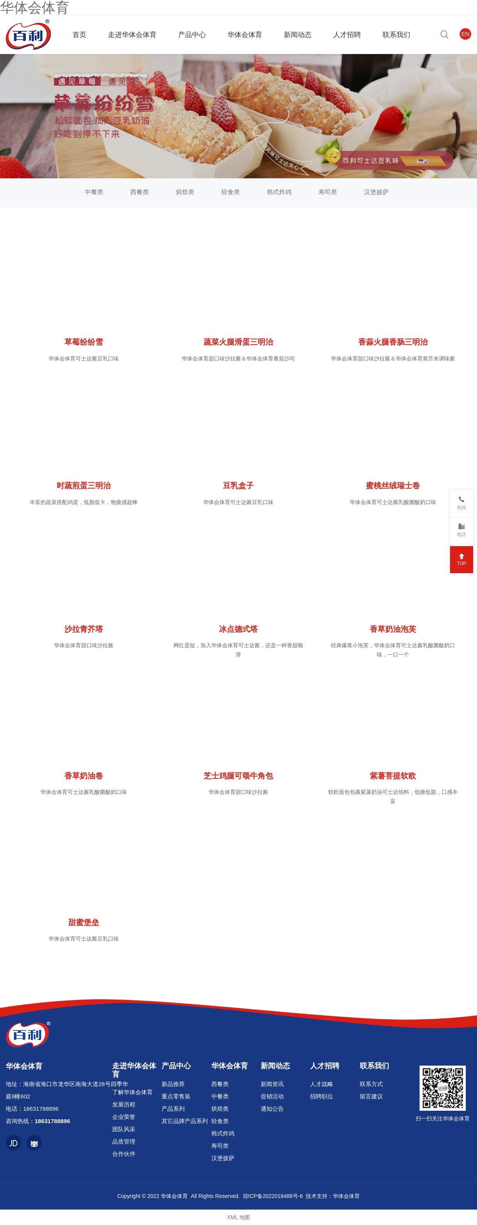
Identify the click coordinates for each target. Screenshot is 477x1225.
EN (466, 33)
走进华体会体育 (134, 1070)
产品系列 (173, 1108)
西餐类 (139, 192)
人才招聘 (324, 1066)
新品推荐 (173, 1084)
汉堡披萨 (376, 192)
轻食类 (230, 192)
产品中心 (176, 1066)
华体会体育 (229, 1066)
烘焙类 (185, 192)
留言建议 (371, 1096)
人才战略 (321, 1084)
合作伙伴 (123, 1154)
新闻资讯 (272, 1084)
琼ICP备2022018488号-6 (273, 1196)
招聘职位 (321, 1096)
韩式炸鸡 (279, 192)
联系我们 (374, 1066)
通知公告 (272, 1108)
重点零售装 (176, 1096)
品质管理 (123, 1141)
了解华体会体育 (132, 1092)
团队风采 (123, 1129)
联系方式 (371, 1084)
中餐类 (94, 192)
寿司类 (328, 192)
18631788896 (41, 1108)
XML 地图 (238, 1217)
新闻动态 (275, 1066)
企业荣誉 (123, 1116)
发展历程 (123, 1104)
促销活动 (272, 1096)
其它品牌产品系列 (185, 1121)
